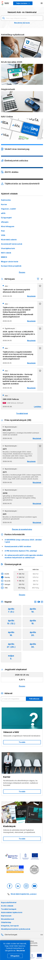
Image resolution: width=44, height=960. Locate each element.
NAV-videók (6, 253)
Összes (22, 272)
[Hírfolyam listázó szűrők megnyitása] (40, 279)
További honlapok (8, 909)
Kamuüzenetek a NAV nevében (18, 546)
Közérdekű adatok (9, 240)
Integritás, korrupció (10, 926)
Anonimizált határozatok (11, 244)
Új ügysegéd (6, 218)
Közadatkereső (7, 919)
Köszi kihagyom (7, 226)
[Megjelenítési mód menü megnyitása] (23, 3)
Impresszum (6, 916)
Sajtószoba (6, 200)
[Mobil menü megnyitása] (41, 3)
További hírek (22, 413)
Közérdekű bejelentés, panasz (24, 894)
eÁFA (3, 213)
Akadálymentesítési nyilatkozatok (15, 929)
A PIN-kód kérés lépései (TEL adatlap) (21, 551)
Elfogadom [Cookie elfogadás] (15, 956)
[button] (40, 291)
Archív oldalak (7, 906)
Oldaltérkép (6, 922)
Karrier (4, 204)
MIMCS (4, 257)
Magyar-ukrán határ (9, 262)
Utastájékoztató (8, 248)
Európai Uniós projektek (11, 266)
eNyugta (4, 222)
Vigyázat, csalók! (8, 209)
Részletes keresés (22, 23)
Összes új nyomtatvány (22, 529)
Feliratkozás (34, 699)
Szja (3, 231)
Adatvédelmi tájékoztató (11, 912)
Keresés (3, 18)
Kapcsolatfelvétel (8, 902)
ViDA (3, 235)
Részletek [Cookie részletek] (21, 951)
